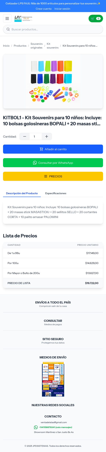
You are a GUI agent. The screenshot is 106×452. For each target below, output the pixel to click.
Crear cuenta (43, 8)
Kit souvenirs (53, 45)
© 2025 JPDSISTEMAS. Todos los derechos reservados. (53, 445)
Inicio (6, 45)
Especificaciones (55, 193)
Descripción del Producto (22, 193)
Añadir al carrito (53, 149)
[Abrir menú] (7, 18)
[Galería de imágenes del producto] (53, 81)
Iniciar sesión (62, 8)
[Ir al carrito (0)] (96, 18)
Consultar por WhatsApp (53, 163)
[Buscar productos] (53, 29)
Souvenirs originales (36, 45)
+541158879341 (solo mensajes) (53, 427)
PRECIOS (53, 176)
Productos (20, 45)
